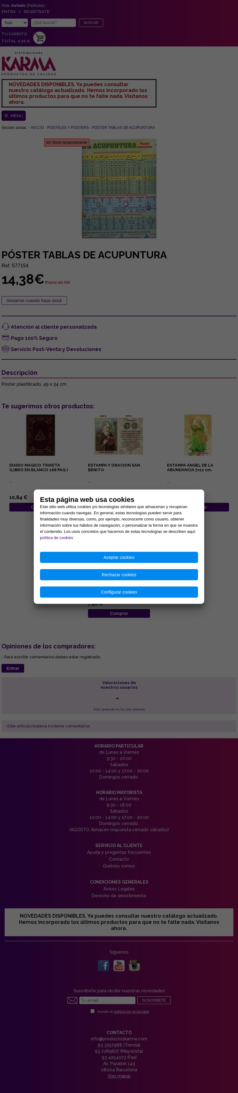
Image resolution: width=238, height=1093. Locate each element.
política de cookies (56, 537)
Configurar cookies (119, 592)
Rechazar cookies (119, 574)
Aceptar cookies (119, 557)
